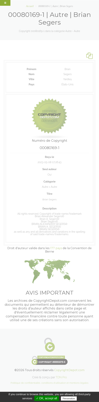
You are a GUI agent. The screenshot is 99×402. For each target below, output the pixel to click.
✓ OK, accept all (46, 398)
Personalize (69, 398)
